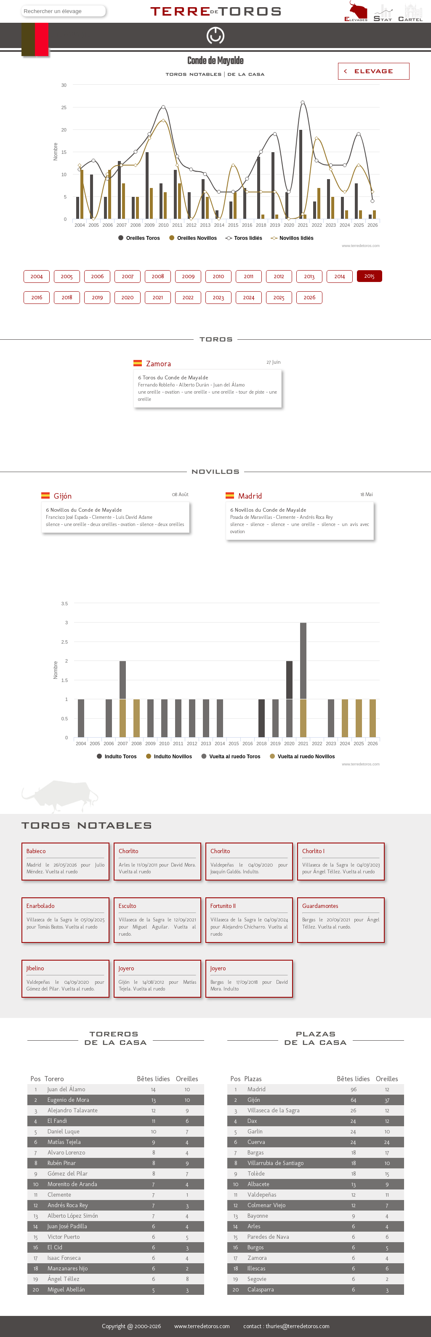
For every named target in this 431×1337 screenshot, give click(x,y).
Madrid (250, 496)
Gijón (63, 496)
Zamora (158, 363)
